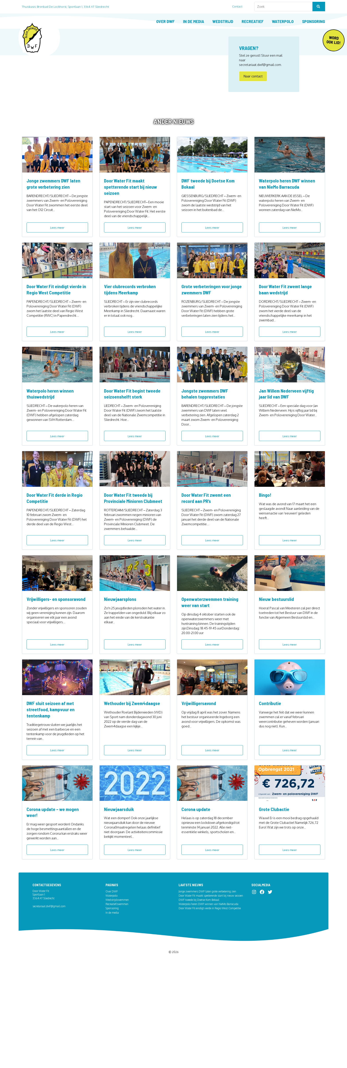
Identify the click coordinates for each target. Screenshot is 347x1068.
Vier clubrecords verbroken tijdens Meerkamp (132, 328)
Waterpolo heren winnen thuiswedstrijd (52, 443)
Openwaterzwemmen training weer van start (212, 678)
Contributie (270, 789)
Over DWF (165, 21)
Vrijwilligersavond (200, 789)
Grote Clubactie (275, 905)
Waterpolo (283, 21)
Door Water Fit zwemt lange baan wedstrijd (288, 328)
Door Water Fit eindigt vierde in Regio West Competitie (57, 328)
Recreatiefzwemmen (117, 1003)
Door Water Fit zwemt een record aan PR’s (208, 557)
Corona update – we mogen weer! (55, 908)
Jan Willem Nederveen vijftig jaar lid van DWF (289, 443)
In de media (193, 21)
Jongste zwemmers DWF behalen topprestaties (207, 443)
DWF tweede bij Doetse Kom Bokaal (210, 213)
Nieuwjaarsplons (121, 675)
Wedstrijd (222, 21)
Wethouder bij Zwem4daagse (134, 789)
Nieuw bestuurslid (278, 675)
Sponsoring (313, 21)
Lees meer (57, 257)
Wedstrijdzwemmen (117, 999)
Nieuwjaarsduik (120, 905)
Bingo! (265, 554)
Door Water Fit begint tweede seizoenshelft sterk (133, 443)
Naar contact (253, 79)
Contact (239, 6)
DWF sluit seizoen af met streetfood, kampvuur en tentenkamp (53, 795)
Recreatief (253, 21)
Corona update (196, 905)
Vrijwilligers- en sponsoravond (43, 678)
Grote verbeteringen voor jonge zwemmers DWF (207, 328)
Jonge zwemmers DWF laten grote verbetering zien (56, 213)
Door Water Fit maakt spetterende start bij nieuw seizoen (133, 216)
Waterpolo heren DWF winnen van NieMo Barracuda (289, 213)
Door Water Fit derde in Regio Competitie (57, 557)
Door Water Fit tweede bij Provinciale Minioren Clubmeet (131, 560)
